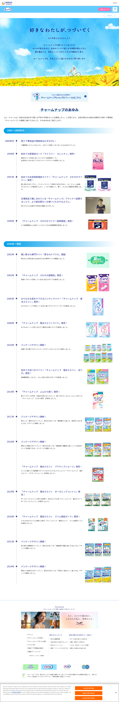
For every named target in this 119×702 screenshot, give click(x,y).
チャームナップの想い (35, 638)
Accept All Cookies (88, 699)
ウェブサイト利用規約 (43, 684)
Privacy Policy (16, 693)
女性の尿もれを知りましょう (59, 642)
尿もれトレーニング (57, 645)
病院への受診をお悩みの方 (78, 648)
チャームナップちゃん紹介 (37, 641)
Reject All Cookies (89, 694)
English (109, 15)
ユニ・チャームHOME (18, 684)
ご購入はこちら (104, 9)
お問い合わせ (30, 684)
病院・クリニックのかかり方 (59, 648)
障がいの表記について (101, 684)
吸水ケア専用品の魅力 (35, 648)
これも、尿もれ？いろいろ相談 (79, 645)
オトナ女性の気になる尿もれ (78, 639)
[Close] (116, 694)
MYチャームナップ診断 (37, 655)
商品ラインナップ (34, 652)
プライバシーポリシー (59, 684)
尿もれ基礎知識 (55, 639)
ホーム (30, 634)
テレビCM (31, 645)
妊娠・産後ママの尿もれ (77, 642)
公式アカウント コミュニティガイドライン (80, 684)
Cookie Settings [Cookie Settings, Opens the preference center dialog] (88, 689)
